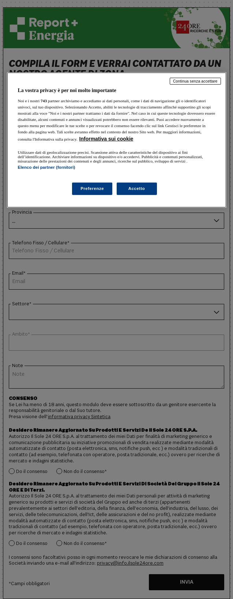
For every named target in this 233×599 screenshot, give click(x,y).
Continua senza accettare (195, 81)
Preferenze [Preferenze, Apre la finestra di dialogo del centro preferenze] (92, 188)
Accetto (136, 188)
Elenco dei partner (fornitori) (46, 167)
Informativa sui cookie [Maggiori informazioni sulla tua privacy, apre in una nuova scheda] (106, 139)
